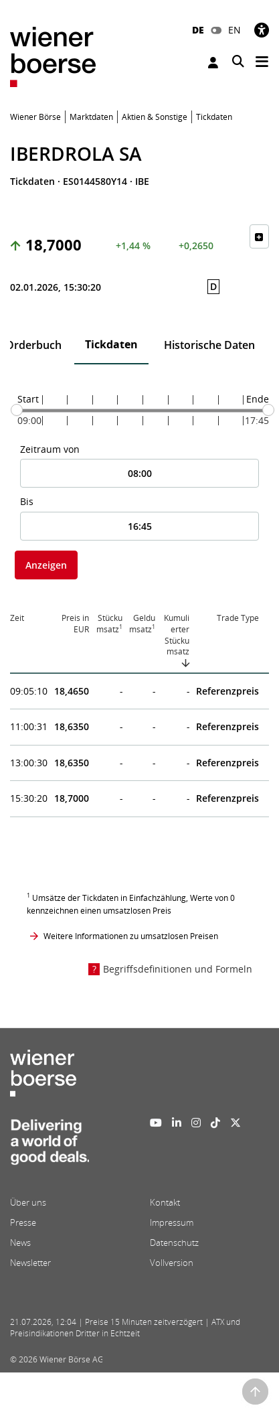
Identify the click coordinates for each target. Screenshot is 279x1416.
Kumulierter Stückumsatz (176, 634)
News (20, 1242)
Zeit (17, 618)
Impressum (171, 1222)
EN (234, 29)
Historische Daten (209, 345)
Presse (23, 1222)
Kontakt (165, 1202)
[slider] (17, 410)
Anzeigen (46, 565)
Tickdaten (111, 344)
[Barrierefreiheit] (261, 29)
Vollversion (171, 1263)
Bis (26, 501)
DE (198, 29)
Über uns (28, 1202)
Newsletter (30, 1263)
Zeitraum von (50, 449)
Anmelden (213, 62)
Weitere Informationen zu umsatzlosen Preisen (130, 936)
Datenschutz (174, 1242)
